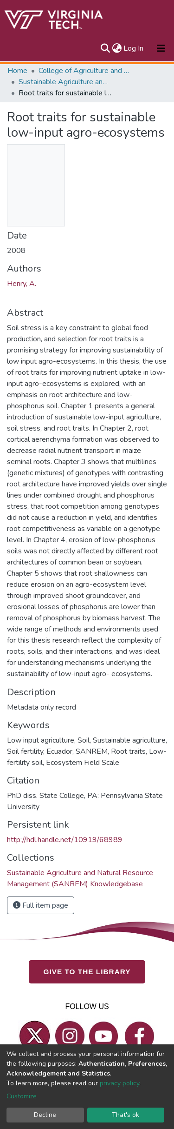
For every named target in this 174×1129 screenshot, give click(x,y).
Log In (133, 48)
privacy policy (119, 1083)
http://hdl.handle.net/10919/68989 (64, 840)
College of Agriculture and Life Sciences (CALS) (85, 71)
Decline (45, 1114)
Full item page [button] (40, 905)
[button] (116, 48)
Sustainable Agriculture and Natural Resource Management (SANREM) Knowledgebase (65, 82)
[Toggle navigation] (161, 48)
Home (17, 71)
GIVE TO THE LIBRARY (87, 972)
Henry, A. (21, 284)
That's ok (125, 1114)
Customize (21, 1096)
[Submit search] (105, 48)
